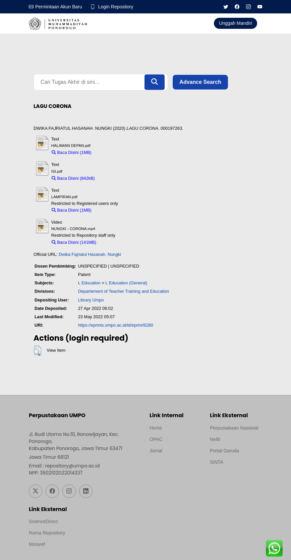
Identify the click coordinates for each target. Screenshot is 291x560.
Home (156, 428)
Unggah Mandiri (235, 23)
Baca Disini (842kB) (73, 178)
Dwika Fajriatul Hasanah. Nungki (90, 254)
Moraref (37, 544)
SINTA (216, 462)
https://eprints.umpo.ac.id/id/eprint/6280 (115, 325)
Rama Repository (47, 532)
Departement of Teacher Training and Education (123, 291)
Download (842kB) (115, 178)
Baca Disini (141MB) (74, 242)
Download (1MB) (110, 152)
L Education (89, 282)
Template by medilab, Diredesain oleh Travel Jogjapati (173, 467)
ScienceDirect (43, 521)
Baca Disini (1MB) (72, 152)
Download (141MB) (118, 242)
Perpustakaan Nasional (234, 428)
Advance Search (200, 82)
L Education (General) (126, 282)
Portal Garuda (224, 450)
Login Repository (115, 6)
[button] (37, 351)
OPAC (156, 439)
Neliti (215, 439)
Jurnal (156, 450)
